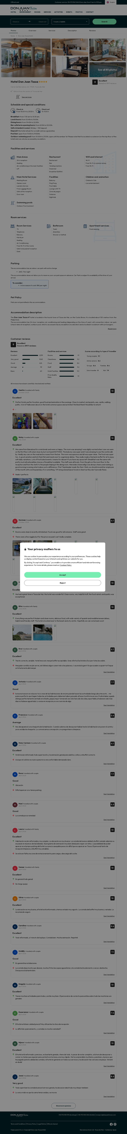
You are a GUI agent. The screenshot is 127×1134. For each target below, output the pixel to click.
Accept (62, 575)
